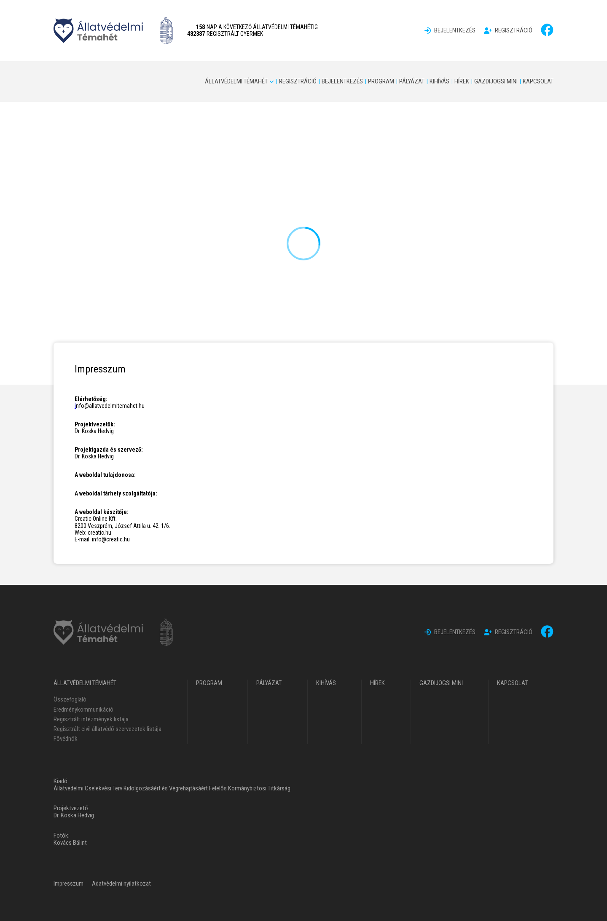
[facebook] (547, 30)
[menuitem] (449, 30)
